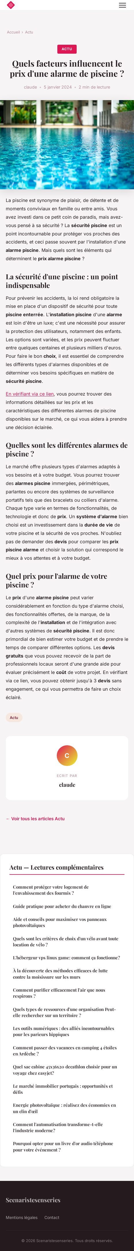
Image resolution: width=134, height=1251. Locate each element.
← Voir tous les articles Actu (35, 818)
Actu (29, 32)
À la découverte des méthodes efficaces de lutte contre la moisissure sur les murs (60, 974)
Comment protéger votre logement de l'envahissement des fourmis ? (51, 890)
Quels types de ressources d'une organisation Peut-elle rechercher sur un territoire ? (64, 1012)
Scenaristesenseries (33, 1200)
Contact (51, 1217)
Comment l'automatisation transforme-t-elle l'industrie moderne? (58, 1127)
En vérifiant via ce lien (30, 394)
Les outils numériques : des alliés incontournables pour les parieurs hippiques (63, 1031)
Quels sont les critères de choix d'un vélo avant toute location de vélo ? (65, 941)
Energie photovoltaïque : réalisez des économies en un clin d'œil (64, 1108)
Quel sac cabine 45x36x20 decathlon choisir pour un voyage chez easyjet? (65, 1070)
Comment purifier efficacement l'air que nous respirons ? (59, 993)
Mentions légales (21, 1217)
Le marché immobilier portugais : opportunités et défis (63, 1089)
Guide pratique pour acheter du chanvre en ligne (62, 906)
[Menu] (122, 5)
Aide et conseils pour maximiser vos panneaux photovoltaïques (60, 922)
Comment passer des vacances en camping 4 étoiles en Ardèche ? (65, 1051)
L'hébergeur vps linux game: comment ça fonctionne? (66, 957)
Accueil (13, 32)
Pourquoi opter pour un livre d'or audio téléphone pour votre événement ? (63, 1146)
